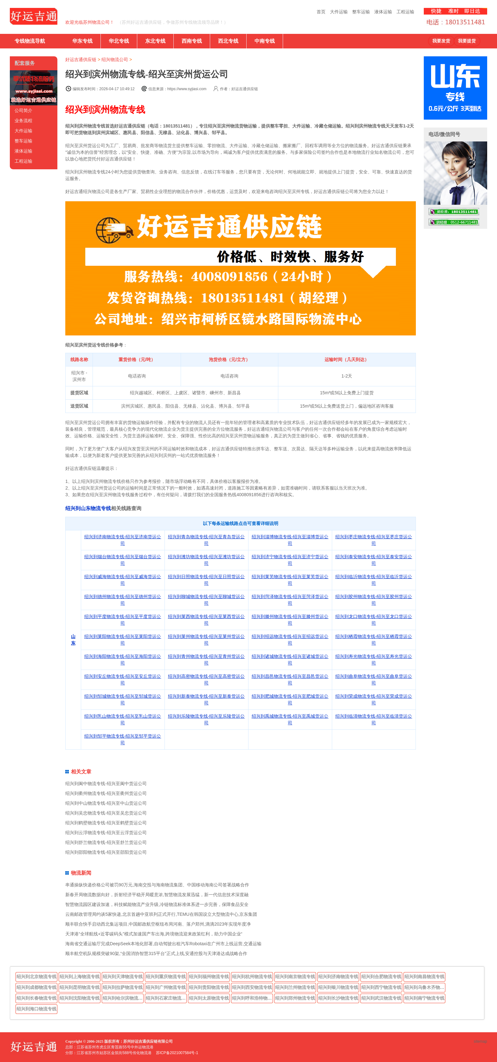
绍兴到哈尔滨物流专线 (123, 998)
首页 (321, 11)
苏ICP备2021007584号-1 (177, 1053)
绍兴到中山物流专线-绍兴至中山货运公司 (106, 803)
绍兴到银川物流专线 (338, 987)
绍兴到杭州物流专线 (252, 976)
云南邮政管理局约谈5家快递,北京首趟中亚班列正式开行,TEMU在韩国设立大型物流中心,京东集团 (161, 914)
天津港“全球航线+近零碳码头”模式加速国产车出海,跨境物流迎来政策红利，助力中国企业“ (153, 933)
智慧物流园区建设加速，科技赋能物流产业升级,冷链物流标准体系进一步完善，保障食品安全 (156, 904)
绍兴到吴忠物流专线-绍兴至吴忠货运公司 (106, 812)
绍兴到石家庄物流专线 (166, 998)
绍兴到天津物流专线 (123, 976)
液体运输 (383, 11)
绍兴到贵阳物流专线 (209, 987)
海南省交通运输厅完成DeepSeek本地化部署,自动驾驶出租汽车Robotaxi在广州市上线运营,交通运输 (163, 943)
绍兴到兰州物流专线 (295, 987)
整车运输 (361, 11)
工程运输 (405, 11)
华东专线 (82, 41)
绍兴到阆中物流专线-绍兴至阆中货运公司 (106, 783)
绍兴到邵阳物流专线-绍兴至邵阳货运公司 (106, 852)
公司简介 (23, 110)
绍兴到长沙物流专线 (338, 998)
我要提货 (467, 41)
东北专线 (155, 41)
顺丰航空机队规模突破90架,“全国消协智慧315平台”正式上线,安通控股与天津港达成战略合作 (156, 953)
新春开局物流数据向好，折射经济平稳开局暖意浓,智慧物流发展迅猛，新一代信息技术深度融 (156, 894)
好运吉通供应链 (80, 59)
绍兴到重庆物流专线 (166, 976)
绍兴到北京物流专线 (36, 976)
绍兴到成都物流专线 (36, 987)
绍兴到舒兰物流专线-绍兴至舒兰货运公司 (106, 842)
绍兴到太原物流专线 (209, 998)
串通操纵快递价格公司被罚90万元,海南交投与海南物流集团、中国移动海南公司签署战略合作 (157, 884)
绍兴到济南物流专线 (338, 976)
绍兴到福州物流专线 (209, 976)
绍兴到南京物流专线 (295, 976)
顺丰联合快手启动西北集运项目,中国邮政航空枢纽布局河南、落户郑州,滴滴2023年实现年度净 (158, 924)
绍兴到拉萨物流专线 (123, 987)
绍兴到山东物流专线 (88, 508)
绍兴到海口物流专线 (36, 1008)
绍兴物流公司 (114, 59)
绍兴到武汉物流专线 (381, 998)
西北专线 (228, 41)
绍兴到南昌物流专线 (424, 976)
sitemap (480, 1041)
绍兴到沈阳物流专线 (80, 998)
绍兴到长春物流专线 (36, 998)
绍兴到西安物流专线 (252, 987)
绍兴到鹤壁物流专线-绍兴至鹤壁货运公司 (106, 822)
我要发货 (441, 41)
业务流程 (23, 120)
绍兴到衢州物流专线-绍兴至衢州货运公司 (106, 793)
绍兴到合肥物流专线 (381, 976)
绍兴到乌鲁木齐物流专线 (425, 987)
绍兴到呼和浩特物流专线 (252, 998)
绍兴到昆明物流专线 (80, 987)
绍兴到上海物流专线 (80, 976)
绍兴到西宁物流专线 (381, 987)
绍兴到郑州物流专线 (295, 998)
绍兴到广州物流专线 (166, 987)
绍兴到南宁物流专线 (424, 998)
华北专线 (119, 41)
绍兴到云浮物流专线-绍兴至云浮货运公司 (106, 832)
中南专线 (265, 41)
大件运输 (339, 11)
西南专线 (192, 41)
